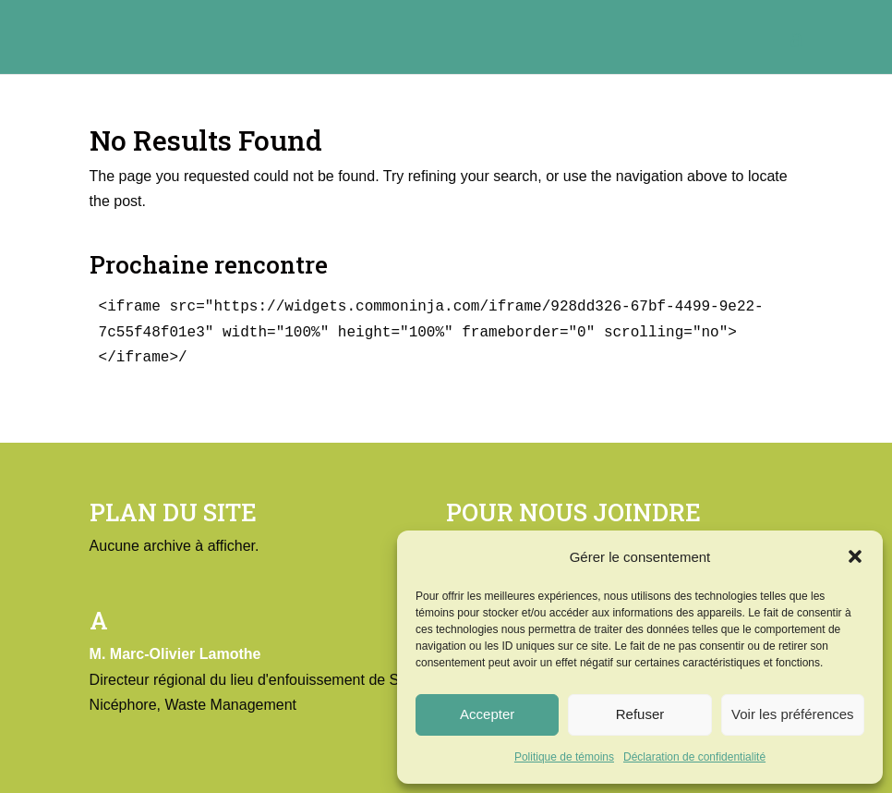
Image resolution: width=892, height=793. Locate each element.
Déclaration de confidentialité (694, 756)
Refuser (640, 714)
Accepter (487, 714)
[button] (855, 556)
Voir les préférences (792, 714)
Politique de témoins (564, 756)
